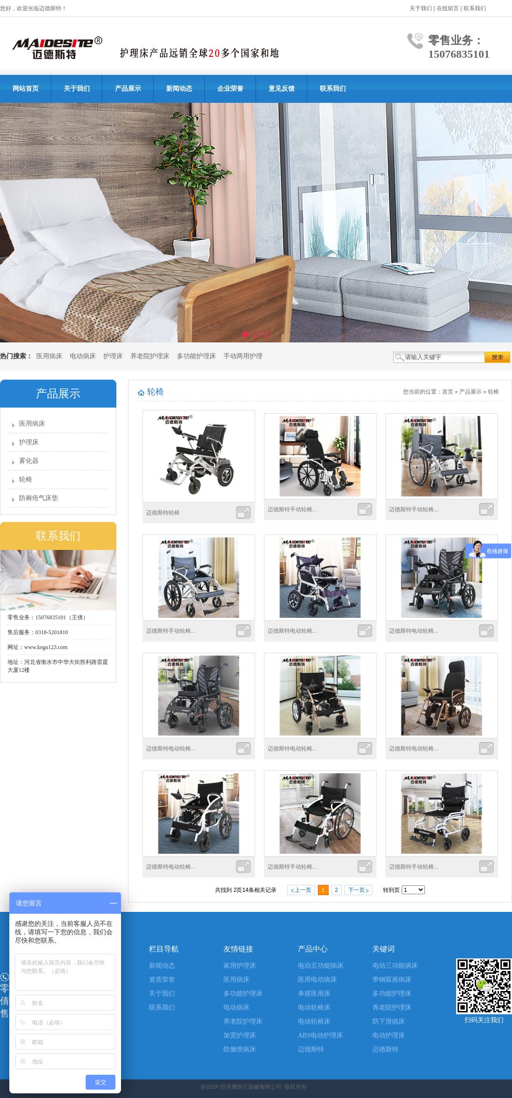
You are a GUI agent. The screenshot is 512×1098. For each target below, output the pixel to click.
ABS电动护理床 (320, 1035)
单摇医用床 (314, 993)
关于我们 (421, 8)
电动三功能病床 (395, 965)
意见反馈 (282, 88)
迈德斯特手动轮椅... (292, 509)
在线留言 (448, 8)
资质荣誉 (162, 979)
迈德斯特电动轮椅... (292, 631)
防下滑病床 (388, 1021)
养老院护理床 (149, 356)
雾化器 (29, 460)
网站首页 (26, 88)
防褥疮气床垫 (38, 498)
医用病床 (49, 356)
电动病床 (83, 356)
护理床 (113, 356)
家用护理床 (239, 965)
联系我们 (475, 8)
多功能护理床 (196, 356)
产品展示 (128, 88)
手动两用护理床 (246, 356)
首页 (447, 391)
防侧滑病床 (239, 1049)
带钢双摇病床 (391, 979)
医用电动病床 (317, 979)
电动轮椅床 (314, 1007)
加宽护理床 (239, 1035)
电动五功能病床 (321, 965)
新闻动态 (179, 88)
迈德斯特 (311, 1049)
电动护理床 (388, 1035)
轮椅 (25, 479)
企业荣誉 (230, 88)
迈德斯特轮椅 (163, 512)
